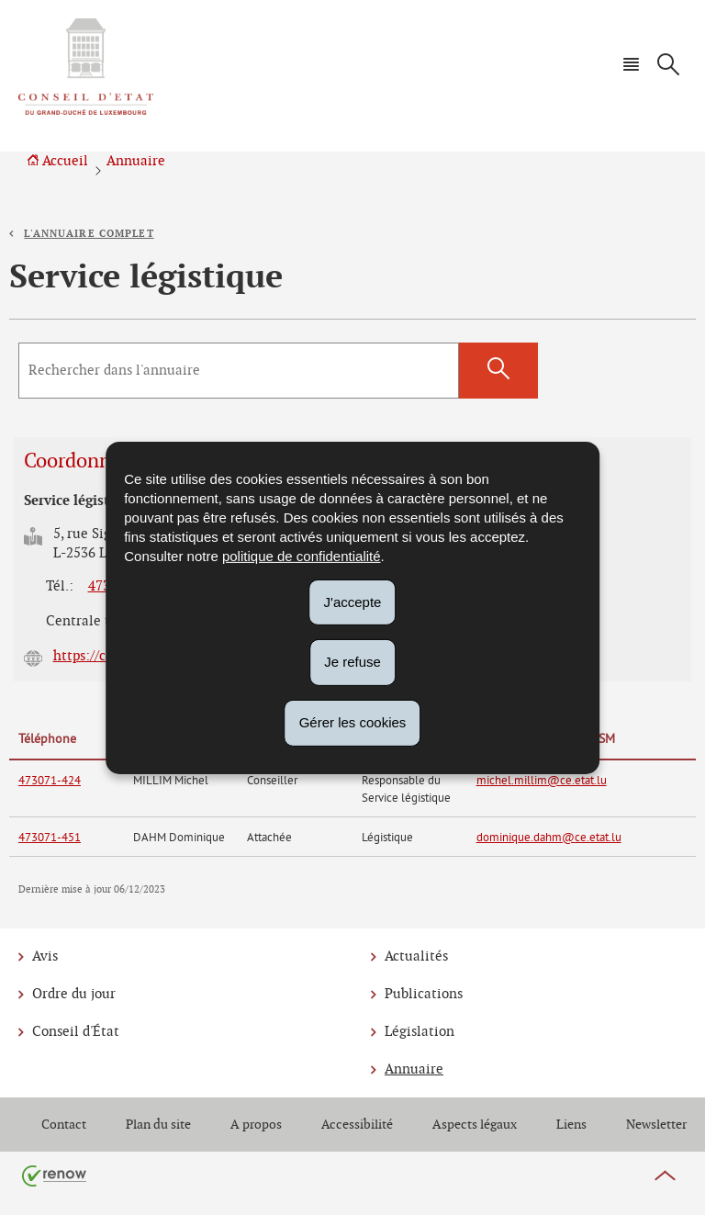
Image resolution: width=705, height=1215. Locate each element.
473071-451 (49, 836)
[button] (631, 64)
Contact (63, 1124)
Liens (571, 1124)
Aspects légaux (474, 1124)
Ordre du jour (74, 994)
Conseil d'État (75, 1032)
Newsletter (656, 1124)
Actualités (416, 956)
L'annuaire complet (88, 234)
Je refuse (352, 661)
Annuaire (135, 161)
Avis (45, 956)
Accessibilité (357, 1124)
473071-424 (49, 779)
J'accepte (353, 601)
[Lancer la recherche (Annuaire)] (498, 371)
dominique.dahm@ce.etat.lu (548, 836)
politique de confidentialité (301, 555)
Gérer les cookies (353, 722)
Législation (419, 1032)
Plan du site (158, 1124)
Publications (424, 994)
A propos (256, 1124)
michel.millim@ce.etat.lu (541, 779)
